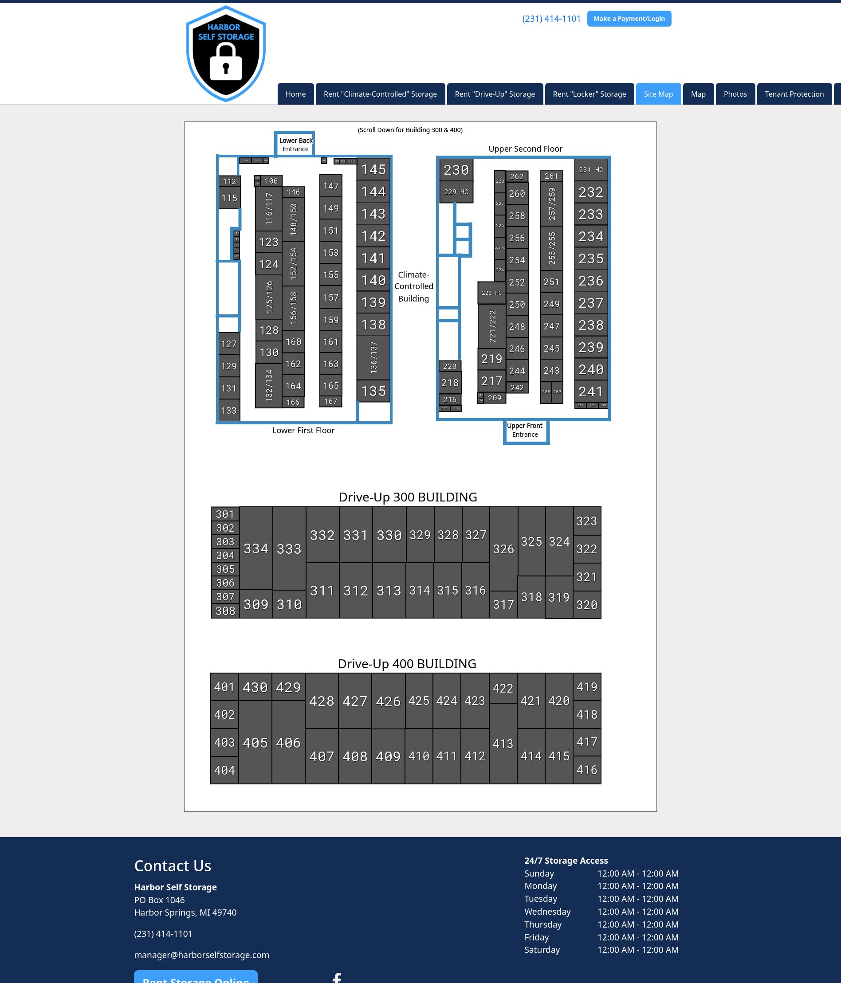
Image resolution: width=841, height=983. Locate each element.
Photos (735, 94)
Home (296, 94)
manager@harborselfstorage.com (201, 955)
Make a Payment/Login (629, 18)
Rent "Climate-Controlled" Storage (380, 94)
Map (698, 94)
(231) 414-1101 (552, 18)
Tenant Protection (794, 94)
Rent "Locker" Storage (589, 94)
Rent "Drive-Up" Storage (495, 94)
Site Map (658, 94)
